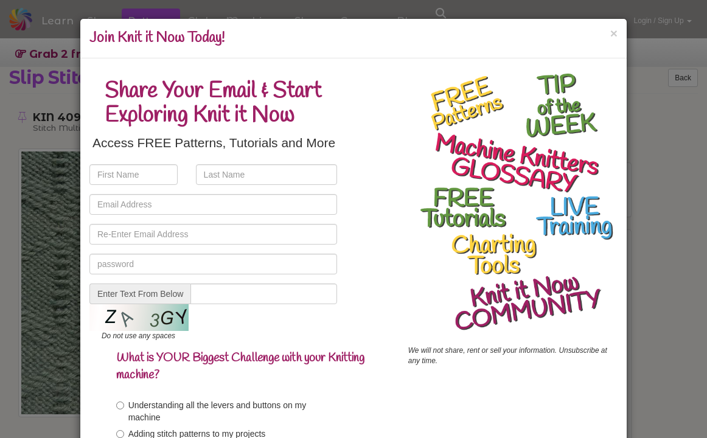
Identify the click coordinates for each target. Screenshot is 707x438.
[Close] (614, 33)
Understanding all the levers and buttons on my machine (211, 411)
